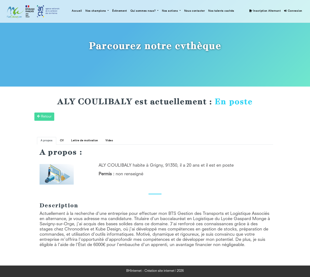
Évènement (119, 11)
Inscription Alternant (265, 11)
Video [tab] (109, 140)
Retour (44, 116)
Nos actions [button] (170, 11)
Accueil (77, 11)
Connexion (293, 11)
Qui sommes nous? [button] (143, 11)
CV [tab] (62, 140)
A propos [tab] (47, 140)
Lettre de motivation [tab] (84, 140)
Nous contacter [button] (194, 11)
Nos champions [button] (96, 11)
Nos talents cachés (221, 11)
